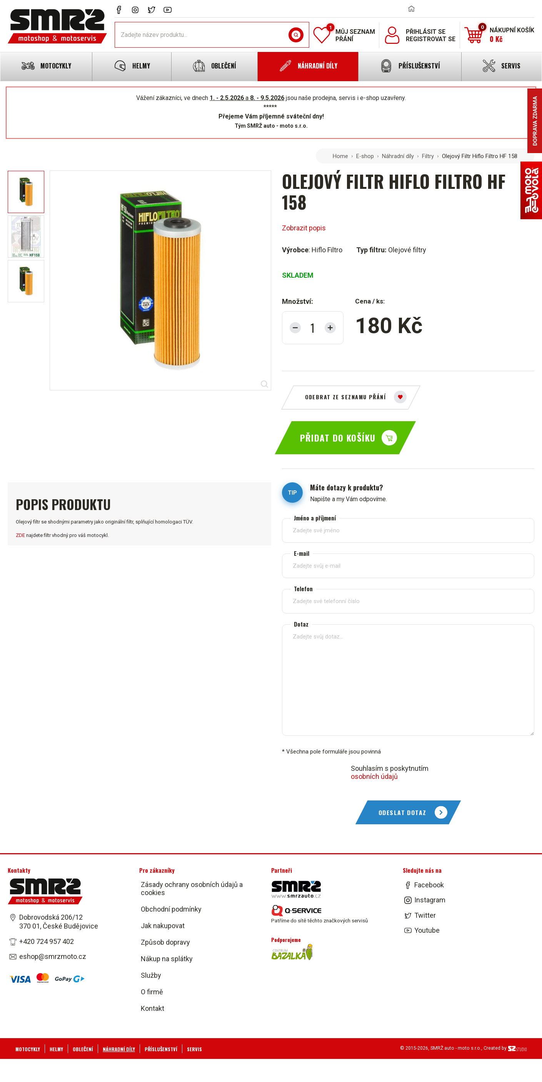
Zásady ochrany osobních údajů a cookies (192, 888)
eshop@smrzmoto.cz (52, 956)
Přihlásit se (425, 31)
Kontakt (152, 1008)
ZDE (20, 535)
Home (340, 156)
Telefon (303, 589)
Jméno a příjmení (315, 518)
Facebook (429, 885)
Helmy (56, 1049)
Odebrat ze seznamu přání (345, 397)
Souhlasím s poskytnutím (390, 772)
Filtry (428, 156)
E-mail (301, 553)
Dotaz (301, 624)
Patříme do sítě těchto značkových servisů (319, 914)
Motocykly (27, 1049)
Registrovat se (430, 39)
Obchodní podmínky (171, 909)
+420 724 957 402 (46, 941)
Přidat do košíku (338, 437)
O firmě (152, 992)
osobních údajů (374, 776)
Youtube (427, 930)
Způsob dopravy (165, 942)
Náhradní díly (398, 156)
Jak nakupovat (163, 926)
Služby (151, 975)
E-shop (365, 156)
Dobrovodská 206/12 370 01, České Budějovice (58, 921)
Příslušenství (161, 1049)
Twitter (425, 915)
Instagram (429, 900)
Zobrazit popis (304, 228)
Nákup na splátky (167, 959)
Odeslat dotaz (403, 812)
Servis (194, 1049)
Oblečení (83, 1049)
